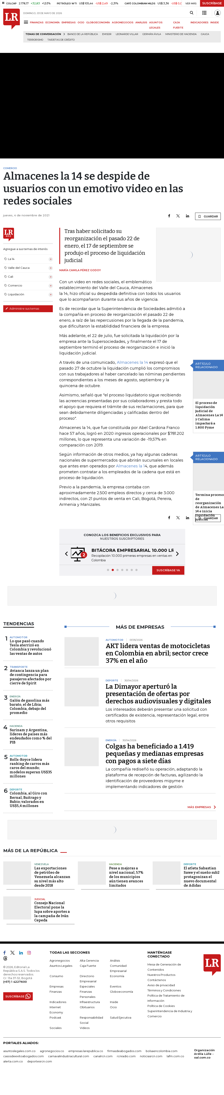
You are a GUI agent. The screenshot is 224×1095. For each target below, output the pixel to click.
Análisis (115, 960)
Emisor (106, 34)
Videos (84, 1028)
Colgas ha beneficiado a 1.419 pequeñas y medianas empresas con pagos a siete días (155, 753)
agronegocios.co (52, 1051)
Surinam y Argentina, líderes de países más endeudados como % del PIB (31, 736)
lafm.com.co (175, 1056)
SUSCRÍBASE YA (168, 570)
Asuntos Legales (61, 965)
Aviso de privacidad (161, 985)
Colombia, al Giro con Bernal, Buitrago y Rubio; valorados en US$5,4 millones (28, 799)
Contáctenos (156, 980)
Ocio (113, 1007)
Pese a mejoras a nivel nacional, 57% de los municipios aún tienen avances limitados (126, 877)
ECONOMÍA (52, 22)
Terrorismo (35, 39)
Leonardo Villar (127, 34)
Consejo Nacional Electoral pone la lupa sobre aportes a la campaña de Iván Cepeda (52, 911)
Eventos (115, 986)
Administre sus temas (22, 308)
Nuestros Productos (161, 974)
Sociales (55, 1028)
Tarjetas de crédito (61, 39)
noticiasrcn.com (151, 1056)
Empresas (56, 986)
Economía (117, 976)
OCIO (81, 22)
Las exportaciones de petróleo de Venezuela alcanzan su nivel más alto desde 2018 (52, 877)
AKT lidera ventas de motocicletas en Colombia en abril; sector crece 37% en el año (158, 653)
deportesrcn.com (39, 1061)
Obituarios (87, 1007)
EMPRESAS (69, 22)
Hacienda (16, 726)
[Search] (191, 13)
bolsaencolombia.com (161, 1051)
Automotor (18, 637)
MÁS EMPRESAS (199, 807)
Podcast (55, 1017)
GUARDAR (208, 216)
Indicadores (58, 1002)
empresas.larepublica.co (85, 1051)
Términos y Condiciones (164, 990)
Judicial (39, 899)
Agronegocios (60, 960)
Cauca (205, 34)
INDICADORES (199, 22)
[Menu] (26, 22)
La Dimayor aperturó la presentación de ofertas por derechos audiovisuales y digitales (158, 694)
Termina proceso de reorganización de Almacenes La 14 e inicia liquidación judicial (209, 507)
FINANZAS (37, 22)
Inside (114, 1002)
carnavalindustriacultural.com (68, 1056)
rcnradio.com (126, 1056)
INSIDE (214, 22)
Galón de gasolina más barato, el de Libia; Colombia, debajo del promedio (29, 706)
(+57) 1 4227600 (15, 981)
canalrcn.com (103, 1056)
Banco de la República (82, 34)
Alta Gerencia (89, 960)
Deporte (16, 789)
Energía (15, 696)
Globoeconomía (121, 991)
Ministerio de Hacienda (181, 34)
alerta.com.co (13, 1061)
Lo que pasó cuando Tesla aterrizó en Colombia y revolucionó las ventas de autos (30, 647)
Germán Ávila (152, 34)
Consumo (56, 976)
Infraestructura (90, 1002)
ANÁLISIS (141, 22)
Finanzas (56, 991)
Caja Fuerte (88, 965)
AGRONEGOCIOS (122, 22)
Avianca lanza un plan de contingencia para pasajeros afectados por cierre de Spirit (30, 677)
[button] (65, 554)
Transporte (19, 666)
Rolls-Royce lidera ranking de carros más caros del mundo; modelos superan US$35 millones (31, 768)
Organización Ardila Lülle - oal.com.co (204, 1053)
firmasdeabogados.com (124, 1051)
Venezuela (41, 864)
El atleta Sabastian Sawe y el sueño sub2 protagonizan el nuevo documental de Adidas (201, 877)
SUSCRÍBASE (212, 3)
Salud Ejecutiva (120, 1017)
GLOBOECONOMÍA (98, 22)
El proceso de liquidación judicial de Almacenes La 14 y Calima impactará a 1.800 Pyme (209, 415)
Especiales (87, 986)
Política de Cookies (161, 1006)
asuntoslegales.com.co (19, 1051)
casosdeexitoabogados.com (23, 1056)
